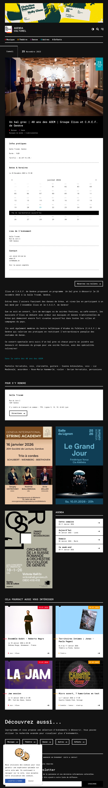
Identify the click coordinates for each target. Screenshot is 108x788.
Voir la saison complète (19, 265)
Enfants (58, 40)
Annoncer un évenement (52, 757)
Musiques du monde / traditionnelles (23, 133)
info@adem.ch (14, 261)
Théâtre (23, 40)
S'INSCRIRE (92, 784)
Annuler (31, 781)
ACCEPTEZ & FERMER (15, 781)
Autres (45, 40)
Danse (35, 40)
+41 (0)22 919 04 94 (17, 256)
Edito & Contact (70, 757)
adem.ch (12, 258)
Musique (10, 40)
